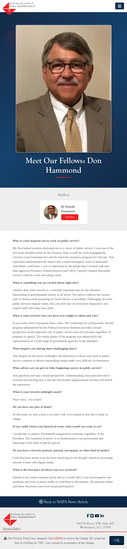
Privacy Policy (12, 528)
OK (116, 540)
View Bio (69, 217)
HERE (59, 538)
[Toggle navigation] (119, 6)
